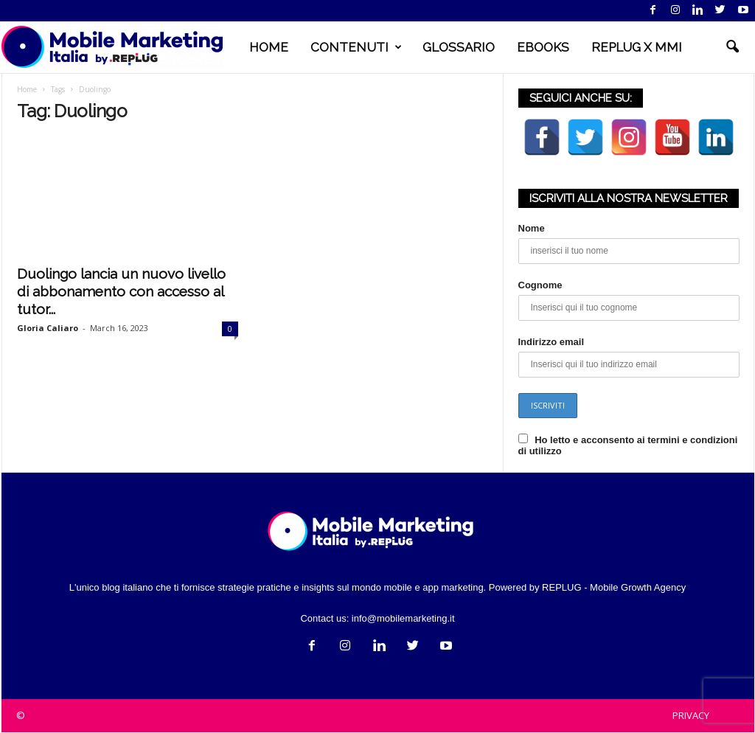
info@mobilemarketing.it (403, 619)
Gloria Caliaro (47, 328)
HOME (268, 47)
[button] (732, 47)
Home (27, 90)
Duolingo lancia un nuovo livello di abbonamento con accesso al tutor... (121, 292)
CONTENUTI (356, 47)
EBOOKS (543, 47)
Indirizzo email (551, 342)
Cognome (540, 285)
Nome (531, 229)
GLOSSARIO (458, 47)
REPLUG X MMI (636, 47)
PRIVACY (690, 716)
